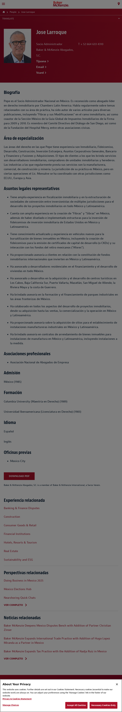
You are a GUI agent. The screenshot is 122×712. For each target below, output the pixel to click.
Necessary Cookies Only (103, 705)
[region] (61, 695)
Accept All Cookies (76, 705)
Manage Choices (11, 705)
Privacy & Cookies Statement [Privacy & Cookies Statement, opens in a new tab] (17, 699)
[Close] (116, 684)
